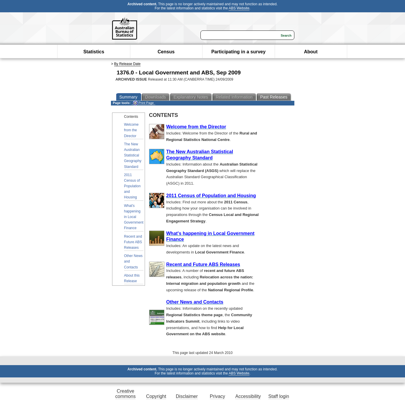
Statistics (93, 51)
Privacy (217, 396)
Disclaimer (187, 396)
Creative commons (125, 394)
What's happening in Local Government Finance (134, 217)
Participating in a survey (238, 51)
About (311, 51)
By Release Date (127, 64)
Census (166, 51)
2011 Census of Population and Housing (132, 186)
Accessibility (248, 396)
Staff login (278, 396)
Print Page (143, 103)
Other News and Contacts (133, 261)
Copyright (156, 396)
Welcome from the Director (131, 130)
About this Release (132, 278)
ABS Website (239, 8)
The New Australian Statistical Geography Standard (132, 155)
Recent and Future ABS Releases (133, 242)
